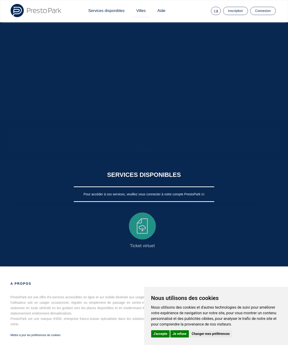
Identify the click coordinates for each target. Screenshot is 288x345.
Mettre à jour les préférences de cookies (35, 335)
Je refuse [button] (180, 334)
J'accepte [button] (160, 334)
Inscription (235, 11)
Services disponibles (106, 10)
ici (202, 194)
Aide (161, 10)
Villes (141, 10)
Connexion (263, 11)
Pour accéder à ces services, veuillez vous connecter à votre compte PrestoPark (143, 194)
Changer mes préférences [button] (211, 334)
